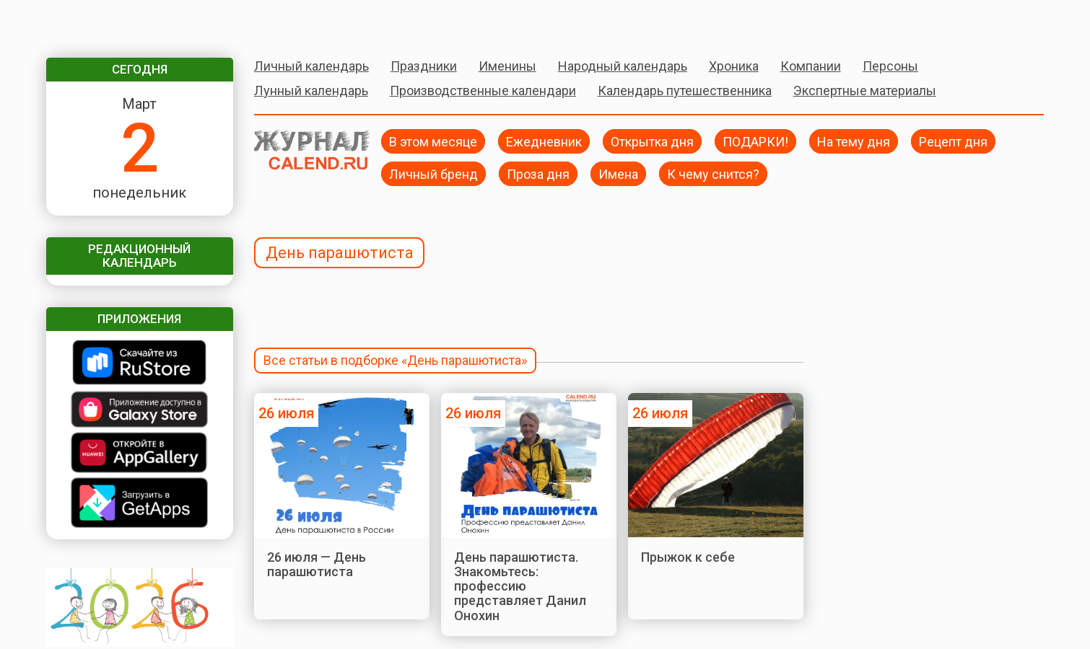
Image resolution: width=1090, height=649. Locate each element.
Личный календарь (311, 66)
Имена (618, 173)
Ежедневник (544, 141)
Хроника (734, 66)
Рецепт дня (953, 141)
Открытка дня (652, 141)
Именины (507, 66)
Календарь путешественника (685, 90)
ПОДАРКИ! (755, 141)
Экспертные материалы (864, 90)
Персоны (890, 66)
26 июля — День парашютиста (316, 564)
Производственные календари (483, 90)
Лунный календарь (311, 90)
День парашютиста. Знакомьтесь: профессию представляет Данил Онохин (520, 586)
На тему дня (853, 141)
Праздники (424, 66)
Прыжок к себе (688, 557)
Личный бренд (433, 173)
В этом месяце (433, 141)
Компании (810, 66)
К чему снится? (713, 173)
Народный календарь (622, 66)
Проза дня (538, 173)
